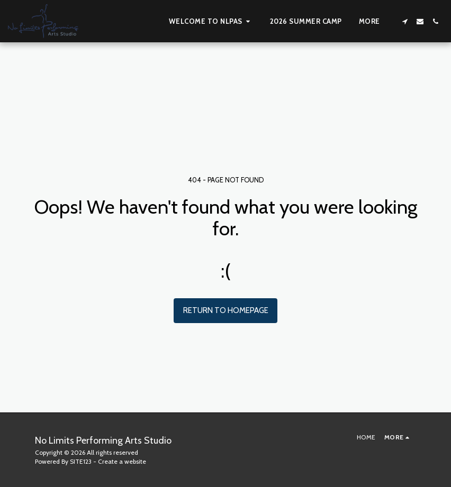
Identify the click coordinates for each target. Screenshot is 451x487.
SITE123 (81, 461)
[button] (211, 21)
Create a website (122, 461)
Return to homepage (225, 310)
